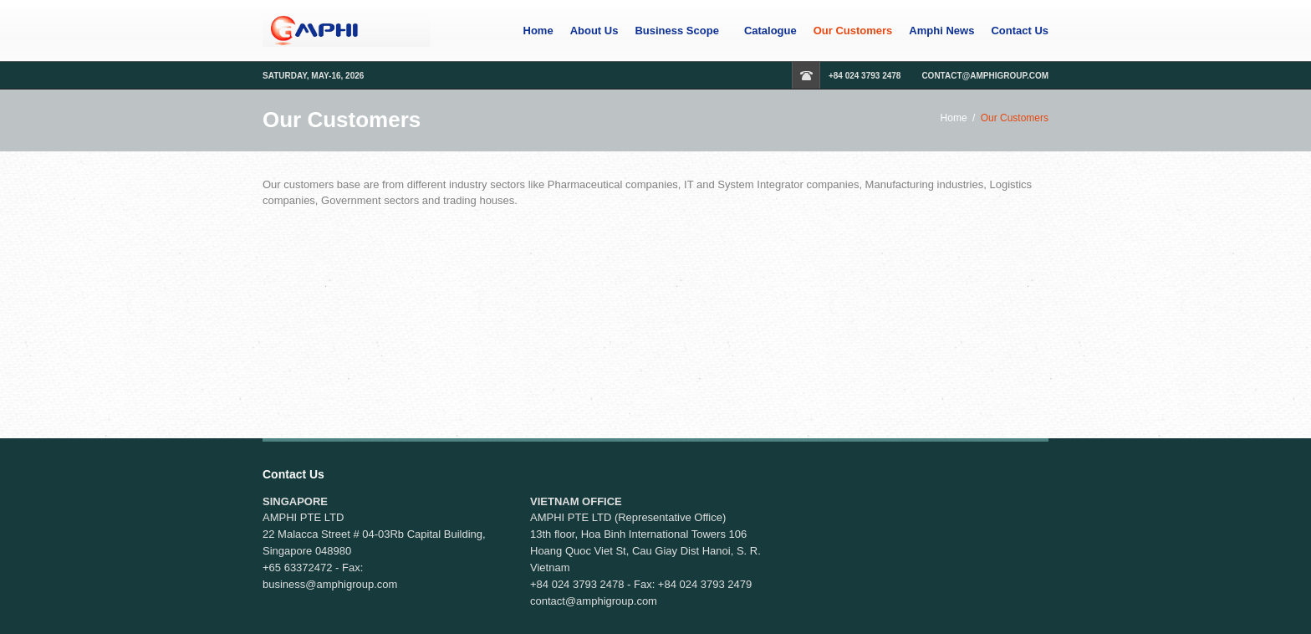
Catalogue (770, 31)
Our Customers (853, 31)
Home (538, 31)
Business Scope (676, 31)
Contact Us (1019, 31)
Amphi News (941, 31)
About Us (594, 31)
